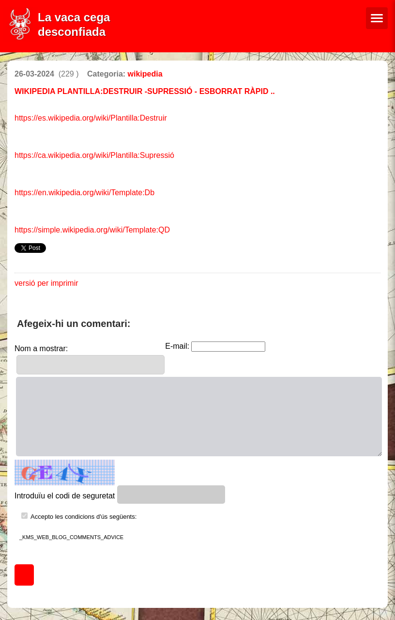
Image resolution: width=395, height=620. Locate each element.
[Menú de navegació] (377, 18)
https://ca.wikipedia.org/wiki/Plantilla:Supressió (94, 155)
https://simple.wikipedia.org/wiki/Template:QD (92, 230)
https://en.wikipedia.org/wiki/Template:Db (84, 192)
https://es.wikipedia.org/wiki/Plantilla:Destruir (91, 118)
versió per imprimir (46, 283)
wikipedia (145, 74)
